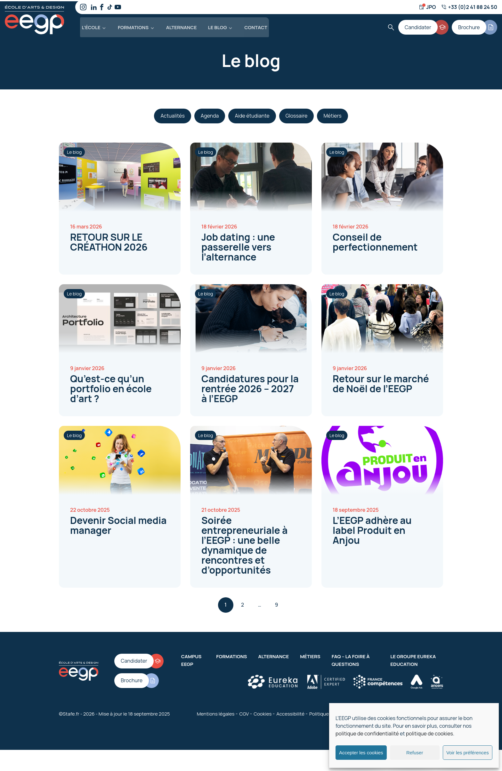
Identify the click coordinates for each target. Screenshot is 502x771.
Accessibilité (290, 712)
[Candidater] (425, 25)
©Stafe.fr (69, 712)
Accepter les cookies (361, 752)
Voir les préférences (467, 752)
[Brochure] (475, 25)
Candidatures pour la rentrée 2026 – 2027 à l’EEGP (250, 387)
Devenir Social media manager (118, 523)
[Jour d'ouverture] (427, 7)
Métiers (310, 655)
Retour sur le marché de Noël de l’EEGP (381, 382)
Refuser (414, 752)
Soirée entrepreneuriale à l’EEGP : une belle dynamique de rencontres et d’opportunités (244, 543)
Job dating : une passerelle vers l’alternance (238, 245)
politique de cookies (429, 733)
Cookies (262, 712)
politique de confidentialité (367, 733)
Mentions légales (216, 712)
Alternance (178, 25)
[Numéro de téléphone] (469, 7)
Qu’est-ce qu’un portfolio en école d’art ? (111, 387)
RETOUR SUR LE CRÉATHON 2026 (109, 240)
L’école (89, 25)
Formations (130, 25)
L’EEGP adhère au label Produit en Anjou (372, 528)
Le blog (214, 25)
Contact (252, 25)
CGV (244, 712)
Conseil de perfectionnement (375, 240)
